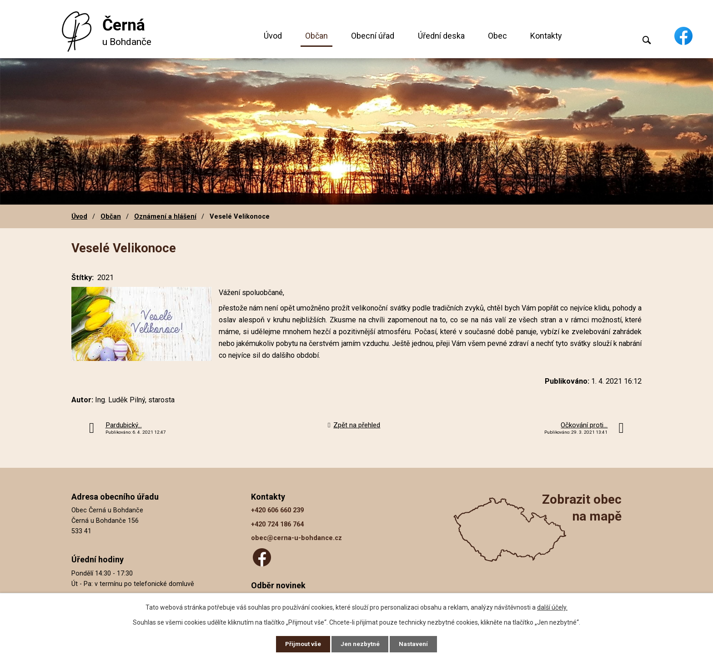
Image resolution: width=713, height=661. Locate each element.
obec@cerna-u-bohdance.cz (296, 538)
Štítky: (82, 277)
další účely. (552, 606)
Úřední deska (441, 35)
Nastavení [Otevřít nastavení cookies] (416, 643)
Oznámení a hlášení (165, 216)
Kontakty (546, 35)
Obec (497, 35)
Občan (316, 35)
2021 (105, 277)
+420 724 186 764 (277, 524)
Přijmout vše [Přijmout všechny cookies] (301, 643)
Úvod (273, 35)
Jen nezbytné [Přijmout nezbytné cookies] (360, 643)
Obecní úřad (372, 35)
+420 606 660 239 (277, 510)
